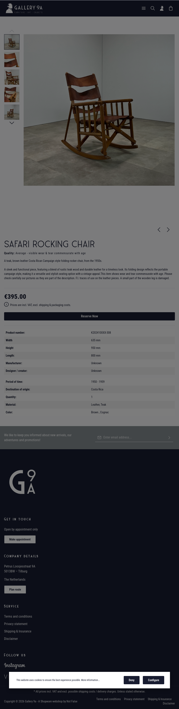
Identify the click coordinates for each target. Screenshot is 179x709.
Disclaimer (11, 639)
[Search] (153, 8)
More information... (90, 680)
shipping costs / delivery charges (97, 691)
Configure (153, 680)
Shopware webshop (51, 701)
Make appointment (20, 539)
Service (11, 606)
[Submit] (169, 437)
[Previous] (159, 229)
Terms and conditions (18, 616)
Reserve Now (89, 316)
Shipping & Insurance (17, 631)
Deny (132, 680)
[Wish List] (171, 8)
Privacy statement (16, 624)
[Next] (168, 229)
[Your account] (162, 8)
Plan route (15, 589)
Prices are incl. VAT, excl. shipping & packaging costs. (37, 305)
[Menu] (144, 8)
